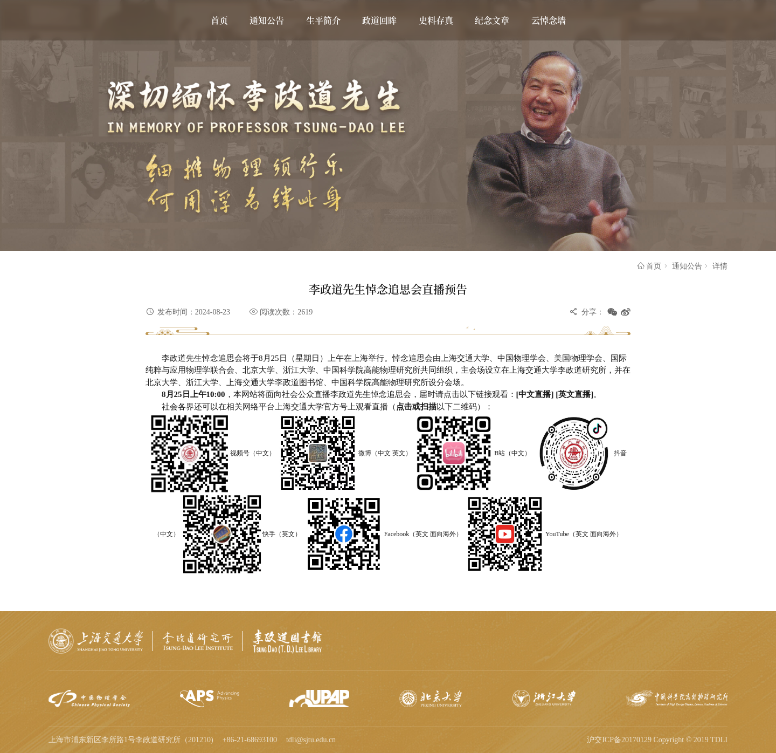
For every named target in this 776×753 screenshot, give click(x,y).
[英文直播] (574, 394)
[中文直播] (536, 394)
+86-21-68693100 (250, 740)
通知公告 (687, 266)
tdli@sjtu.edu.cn (311, 740)
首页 (649, 266)
